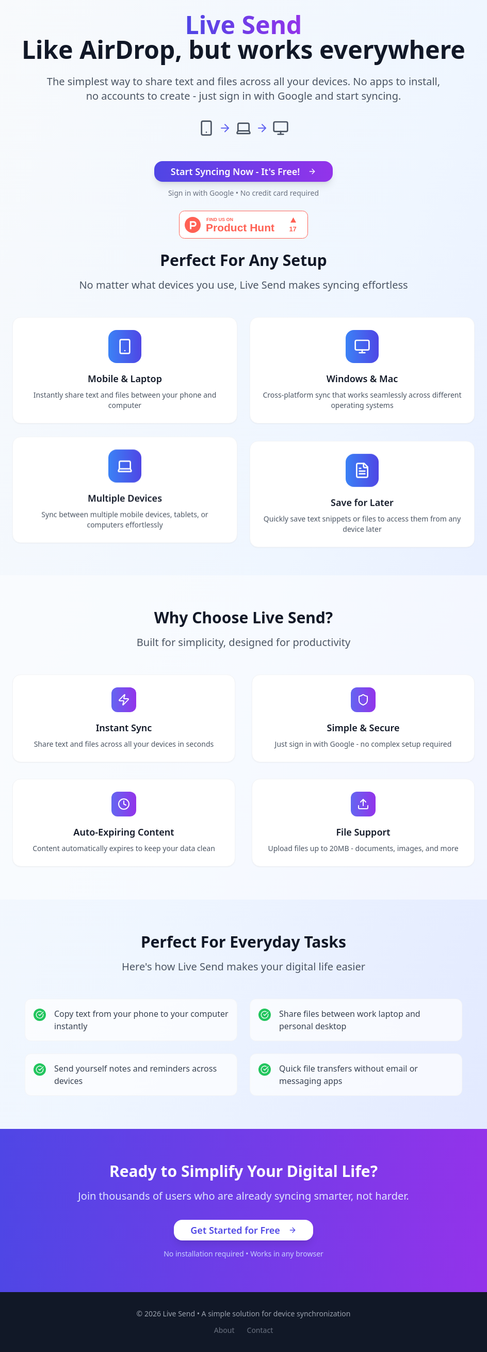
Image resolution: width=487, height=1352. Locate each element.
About (224, 1330)
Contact (260, 1330)
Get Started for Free (243, 1230)
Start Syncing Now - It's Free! (243, 171)
